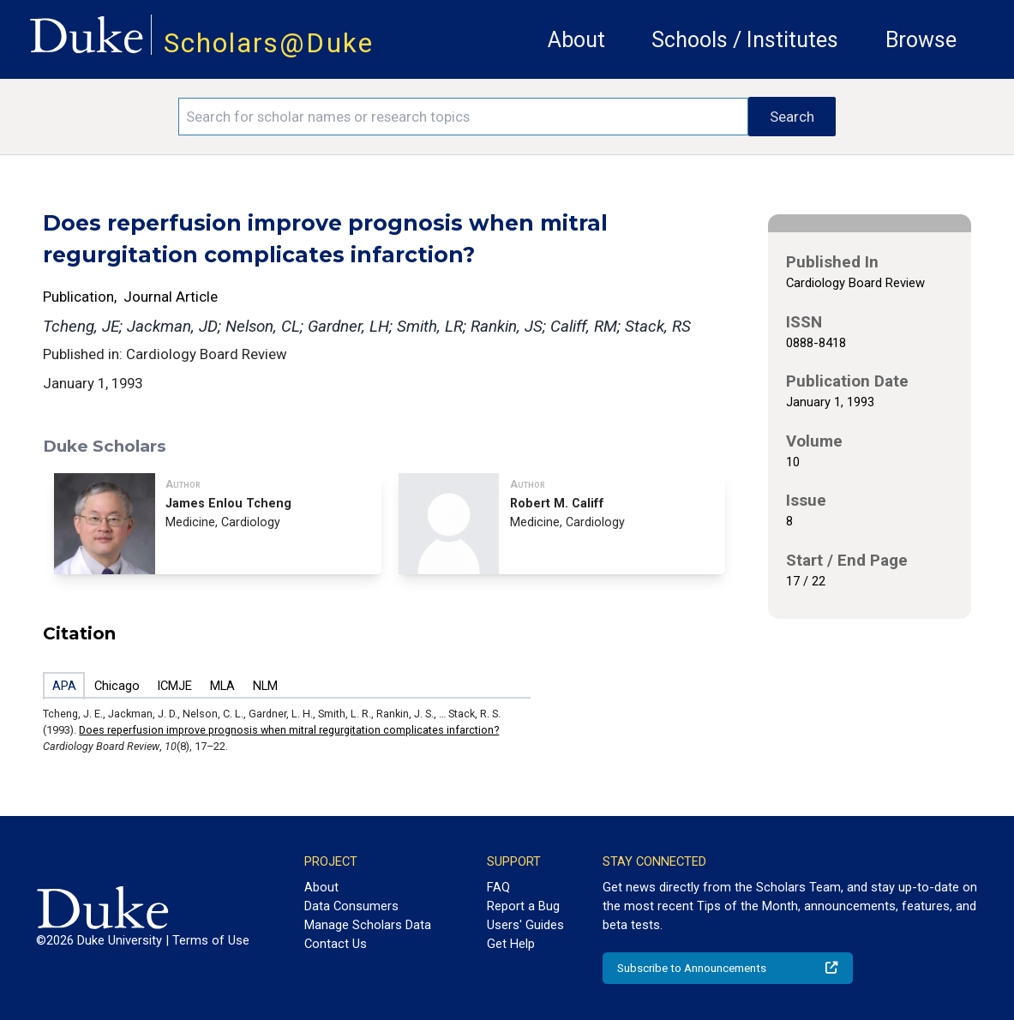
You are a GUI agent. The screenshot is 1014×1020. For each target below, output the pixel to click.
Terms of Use (210, 940)
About (576, 39)
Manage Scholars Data (367, 925)
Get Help (511, 943)
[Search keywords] (463, 116)
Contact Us (335, 943)
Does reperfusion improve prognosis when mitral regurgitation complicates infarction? (289, 729)
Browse (921, 39)
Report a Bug (523, 906)
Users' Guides (525, 925)
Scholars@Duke (269, 43)
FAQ (498, 887)
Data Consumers (351, 906)
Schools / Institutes (744, 39)
